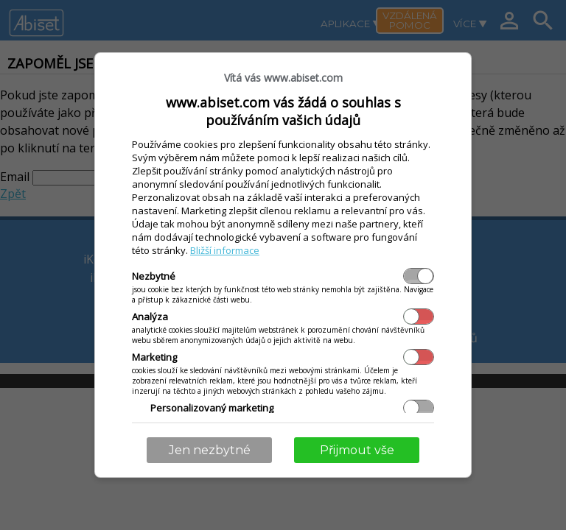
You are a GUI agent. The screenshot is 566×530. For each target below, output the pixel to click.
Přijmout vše (357, 450)
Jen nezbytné (210, 450)
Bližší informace (224, 250)
